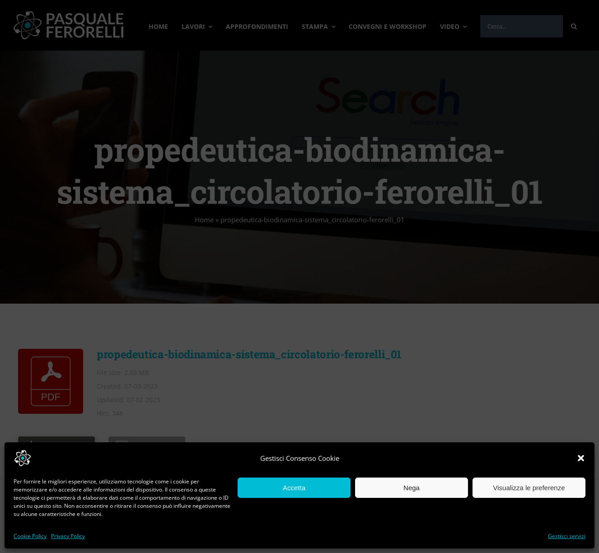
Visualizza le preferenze (529, 488)
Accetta (294, 488)
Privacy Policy (68, 536)
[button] (580, 458)
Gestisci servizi (566, 536)
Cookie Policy (30, 536)
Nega (411, 488)
